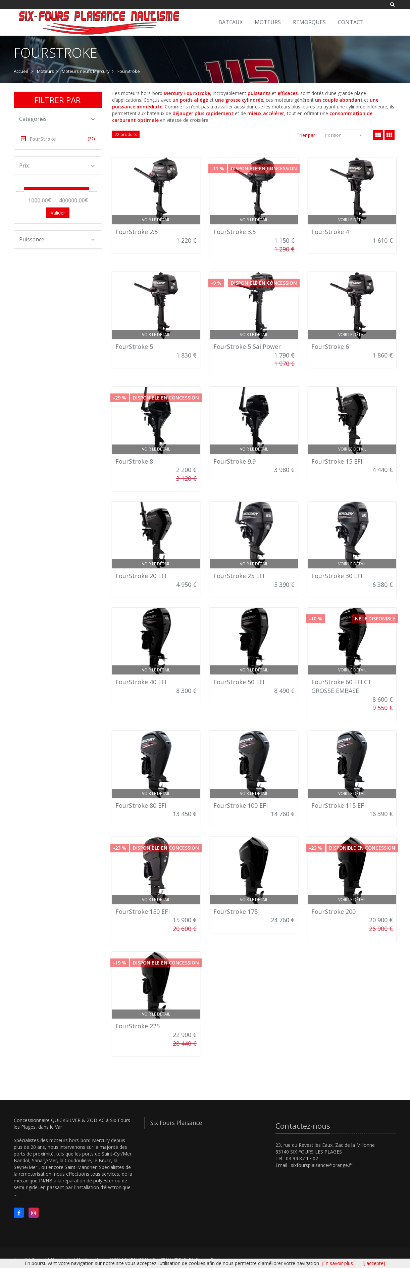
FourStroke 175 (235, 911)
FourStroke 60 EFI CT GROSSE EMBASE (341, 686)
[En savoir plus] (338, 1263)
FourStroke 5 (134, 346)
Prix (57, 165)
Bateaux (230, 22)
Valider (58, 212)
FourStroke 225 (137, 1026)
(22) (91, 139)
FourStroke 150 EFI (142, 911)
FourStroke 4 (330, 232)
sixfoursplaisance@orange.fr (321, 1165)
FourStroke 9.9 (234, 461)
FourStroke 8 (134, 461)
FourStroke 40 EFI (140, 682)
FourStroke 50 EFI (238, 682)
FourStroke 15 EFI (336, 461)
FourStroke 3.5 (234, 232)
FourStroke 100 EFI (240, 805)
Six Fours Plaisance (176, 1123)
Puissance (57, 239)
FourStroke (128, 71)
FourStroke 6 (330, 346)
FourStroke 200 (333, 911)
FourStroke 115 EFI (338, 805)
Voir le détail (156, 220)
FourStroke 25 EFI (238, 576)
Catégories (57, 119)
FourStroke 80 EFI (140, 805)
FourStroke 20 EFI (140, 576)
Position (343, 135)
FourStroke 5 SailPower (247, 346)
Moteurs (268, 22)
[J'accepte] (374, 1263)
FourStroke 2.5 (136, 232)
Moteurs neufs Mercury (86, 71)
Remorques (309, 22)
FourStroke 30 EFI (336, 576)
